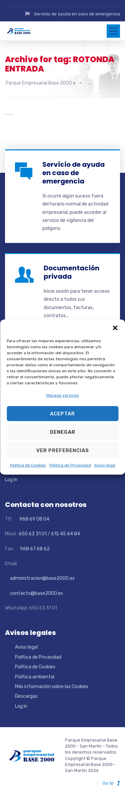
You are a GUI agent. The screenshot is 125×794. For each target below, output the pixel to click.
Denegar (62, 432)
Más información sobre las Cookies (51, 684)
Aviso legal (104, 465)
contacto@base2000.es (34, 591)
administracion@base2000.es (40, 576)
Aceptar (62, 414)
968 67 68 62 (34, 546)
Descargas (26, 694)
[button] (115, 327)
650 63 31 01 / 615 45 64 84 (49, 531)
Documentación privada (71, 270)
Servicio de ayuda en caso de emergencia (77, 13)
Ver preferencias (62, 450)
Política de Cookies (28, 465)
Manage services (62, 395)
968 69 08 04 (31, 517)
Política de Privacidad (70, 465)
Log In (11, 478)
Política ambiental (34, 674)
